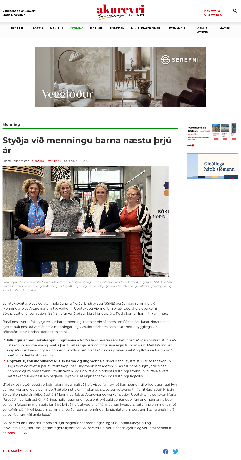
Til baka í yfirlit (17, 451)
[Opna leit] (235, 11)
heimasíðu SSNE (16, 433)
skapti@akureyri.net (45, 161)
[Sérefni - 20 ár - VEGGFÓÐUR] (120, 77)
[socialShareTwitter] (175, 452)
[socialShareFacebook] (165, 452)
